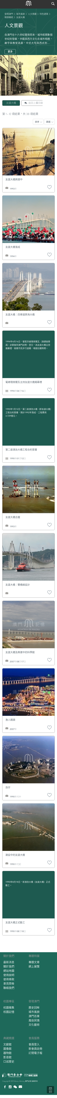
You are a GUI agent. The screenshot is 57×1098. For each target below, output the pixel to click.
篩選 (48, 122)
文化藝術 (34, 1024)
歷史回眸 (34, 1007)
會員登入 (34, 1044)
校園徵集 (8, 1007)
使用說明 (8, 975)
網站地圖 (8, 970)
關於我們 (8, 956)
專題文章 (34, 962)
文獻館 (7, 1044)
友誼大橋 (11, 102)
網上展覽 (34, 966)
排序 (37, 122)
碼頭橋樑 (9, 17)
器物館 (7, 1053)
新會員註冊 (35, 1048)
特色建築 (44, 14)
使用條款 (8, 979)
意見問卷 (8, 983)
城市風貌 (20, 14)
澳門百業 (34, 1016)
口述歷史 (8, 1061)
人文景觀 (32, 14)
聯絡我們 (8, 987)
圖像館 (7, 1048)
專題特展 (34, 956)
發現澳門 (9, 14)
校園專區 (8, 1001)
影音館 (7, 1057)
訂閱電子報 (35, 1053)
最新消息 (8, 962)
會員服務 (34, 1038)
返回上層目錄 (35, 102)
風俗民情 (34, 1020)
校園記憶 (8, 1011)
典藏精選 (8, 1038)
